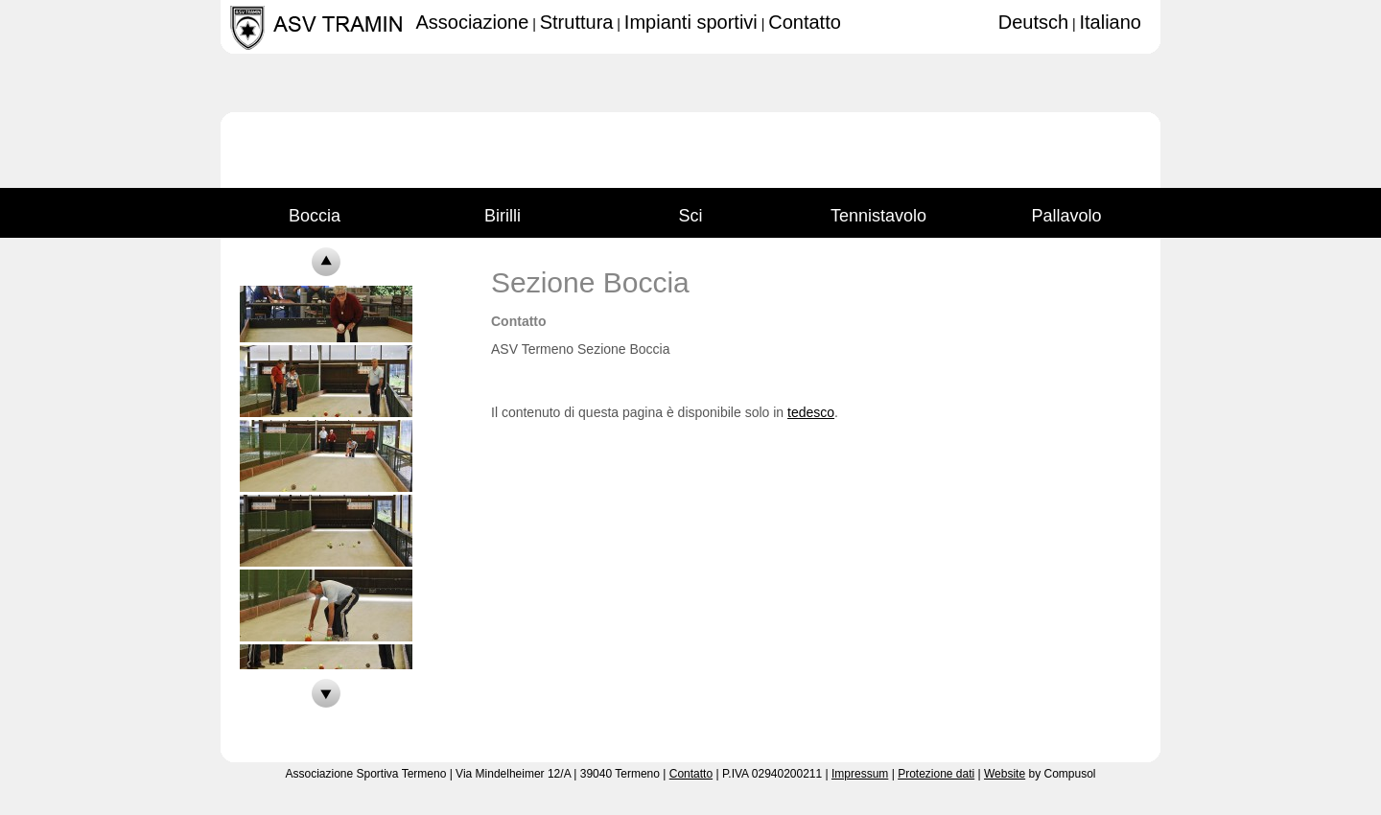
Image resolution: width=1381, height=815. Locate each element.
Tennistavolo (878, 211)
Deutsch (1033, 22)
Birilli (502, 211)
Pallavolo (1066, 211)
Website (1004, 773)
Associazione (471, 22)
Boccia (314, 211)
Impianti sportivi (691, 22)
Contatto (804, 22)
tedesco (810, 412)
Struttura (577, 22)
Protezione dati (936, 773)
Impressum (859, 773)
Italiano (1111, 22)
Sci (690, 211)
